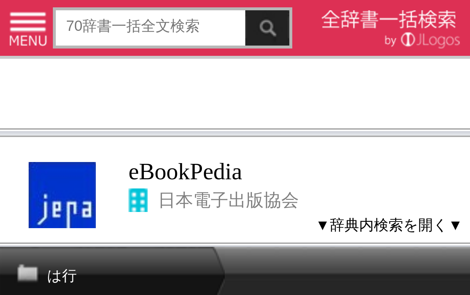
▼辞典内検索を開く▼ (389, 225)
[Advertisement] (235, 95)
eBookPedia (185, 171)
